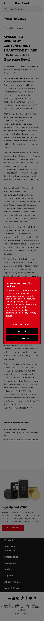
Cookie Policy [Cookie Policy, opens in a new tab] (21, 313)
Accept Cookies (22, 338)
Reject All (22, 331)
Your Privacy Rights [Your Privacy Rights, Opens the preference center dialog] (22, 324)
